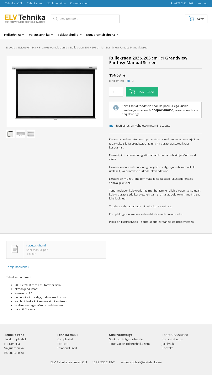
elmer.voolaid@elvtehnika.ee (141, 362)
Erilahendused (67, 348)
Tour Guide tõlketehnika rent (129, 344)
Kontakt (202, 3)
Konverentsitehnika (102, 35)
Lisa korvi (141, 91)
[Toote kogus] (116, 92)
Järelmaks (168, 344)
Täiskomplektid (15, 339)
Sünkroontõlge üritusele (126, 339)
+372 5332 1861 (182, 3)
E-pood (10, 47)
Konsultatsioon (79, 3)
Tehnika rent (35, 3)
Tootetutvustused (175, 335)
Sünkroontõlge (56, 3)
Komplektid (65, 339)
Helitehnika (14, 35)
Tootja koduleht (18, 267)
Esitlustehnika (69, 35)
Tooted (62, 344)
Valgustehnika (41, 35)
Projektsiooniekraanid (53, 47)
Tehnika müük (13, 3)
